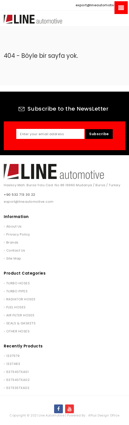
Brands (12, 242)
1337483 (13, 363)
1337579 (13, 355)
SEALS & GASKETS (21, 323)
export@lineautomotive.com (100, 5)
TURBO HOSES (18, 283)
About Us (14, 226)
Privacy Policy (18, 234)
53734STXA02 (18, 379)
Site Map (13, 258)
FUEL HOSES (16, 307)
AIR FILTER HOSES (20, 315)
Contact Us (15, 250)
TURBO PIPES (17, 291)
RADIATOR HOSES (21, 299)
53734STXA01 (17, 371)
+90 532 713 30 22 (19, 194)
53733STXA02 (18, 387)
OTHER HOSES (18, 331)
